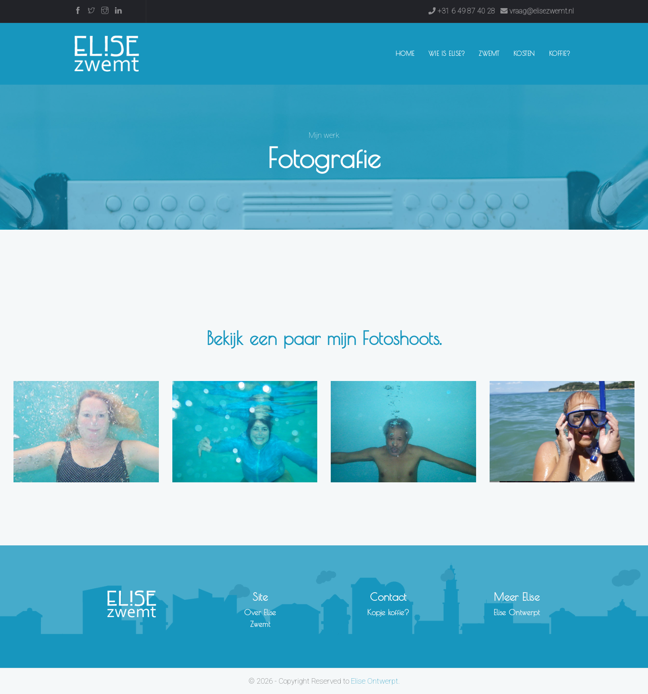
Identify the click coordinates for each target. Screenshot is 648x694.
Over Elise (260, 612)
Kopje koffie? (388, 612)
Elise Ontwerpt (517, 612)
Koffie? (560, 53)
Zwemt (489, 53)
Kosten (524, 53)
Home (407, 53)
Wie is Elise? (446, 53)
